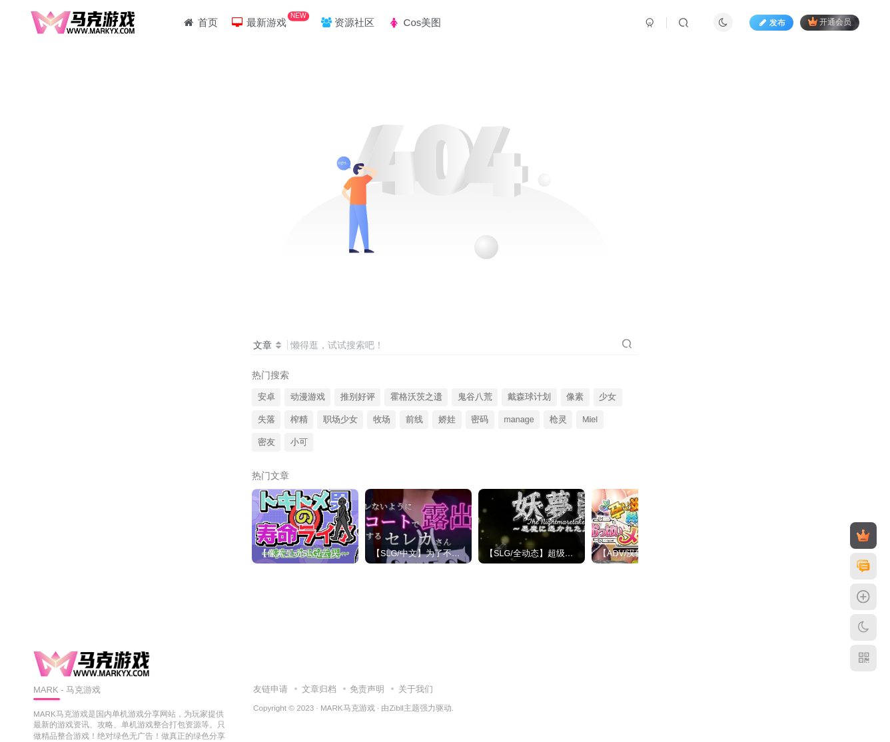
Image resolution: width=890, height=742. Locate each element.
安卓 (266, 397)
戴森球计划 (529, 397)
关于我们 (415, 689)
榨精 (299, 419)
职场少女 (340, 419)
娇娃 (447, 419)
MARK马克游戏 (347, 707)
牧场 (381, 419)
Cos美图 (414, 22)
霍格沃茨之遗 (416, 397)
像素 (575, 397)
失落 (266, 419)
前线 (414, 419)
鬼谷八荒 (475, 397)
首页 (199, 22)
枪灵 (558, 419)
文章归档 (319, 689)
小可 (299, 442)
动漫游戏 (307, 397)
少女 (607, 397)
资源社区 (347, 22)
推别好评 (357, 397)
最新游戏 (270, 19)
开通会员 (829, 22)
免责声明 (367, 689)
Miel (590, 419)
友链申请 (270, 689)
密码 (479, 419)
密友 (266, 442)
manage (519, 419)
